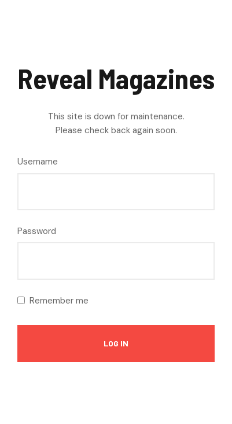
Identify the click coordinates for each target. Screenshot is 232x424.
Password (36, 231)
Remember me (59, 300)
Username (37, 161)
